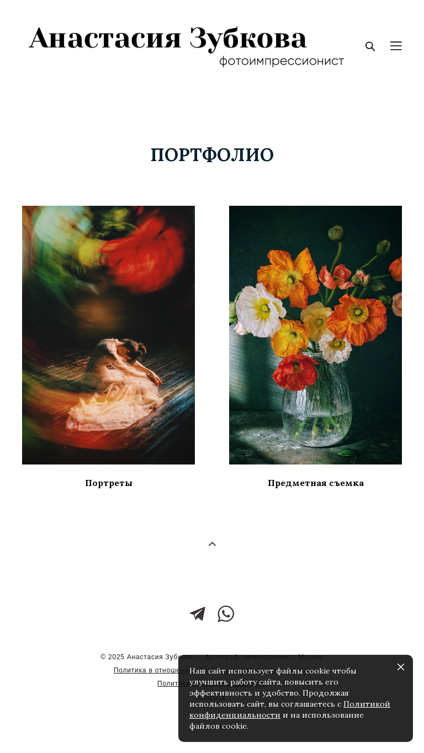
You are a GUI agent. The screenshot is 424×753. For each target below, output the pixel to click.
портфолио (212, 154)
